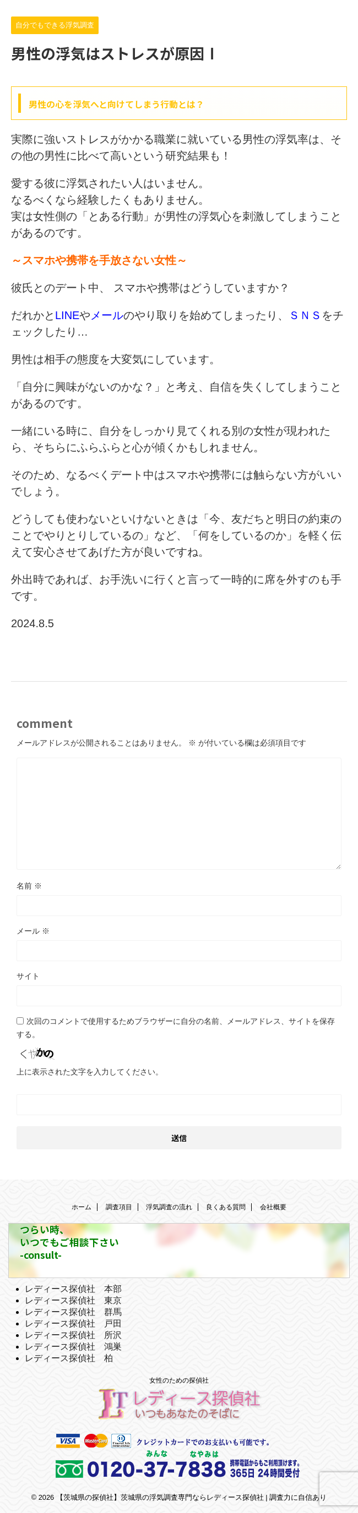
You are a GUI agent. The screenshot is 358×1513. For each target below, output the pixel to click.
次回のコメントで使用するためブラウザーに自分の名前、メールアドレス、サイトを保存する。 (176, 1028)
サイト (28, 976)
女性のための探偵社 (179, 1380)
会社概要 (273, 1207)
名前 (29, 885)
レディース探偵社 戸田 (73, 1323)
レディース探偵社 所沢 (73, 1335)
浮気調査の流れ (169, 1207)
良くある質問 (226, 1207)
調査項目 (119, 1207)
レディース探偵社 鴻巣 (73, 1346)
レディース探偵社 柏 (69, 1358)
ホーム (81, 1207)
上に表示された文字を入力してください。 (90, 1071)
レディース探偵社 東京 (73, 1300)
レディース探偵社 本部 (73, 1288)
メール (33, 931)
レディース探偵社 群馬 (73, 1312)
